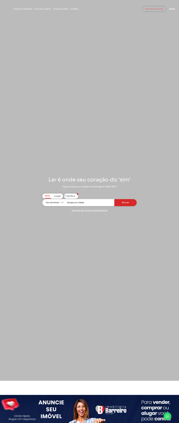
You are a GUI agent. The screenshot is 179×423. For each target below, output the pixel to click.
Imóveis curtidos (75, 10)
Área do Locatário (57, 10)
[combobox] (90, 202)
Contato (89, 10)
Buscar (125, 202)
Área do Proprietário (37, 10)
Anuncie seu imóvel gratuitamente (89, 210)
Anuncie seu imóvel (152, 10)
